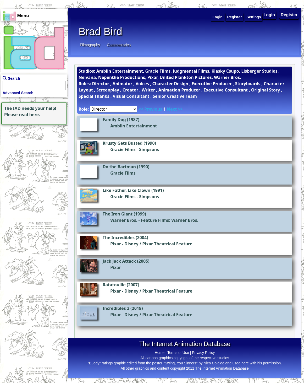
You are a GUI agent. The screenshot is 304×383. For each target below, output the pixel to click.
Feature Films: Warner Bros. (169, 220)
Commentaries (119, 45)
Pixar (115, 244)
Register (289, 15)
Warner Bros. (123, 220)
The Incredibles (119, 237)
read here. (29, 114)
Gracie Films (123, 149)
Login (269, 15)
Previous (153, 109)
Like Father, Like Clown (126, 190)
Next (172, 109)
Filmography (90, 45)
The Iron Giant (117, 214)
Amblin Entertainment (133, 126)
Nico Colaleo (213, 363)
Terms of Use (178, 352)
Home (159, 352)
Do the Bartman (119, 167)
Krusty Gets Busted (122, 143)
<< (141, 109)
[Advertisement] (32, 159)
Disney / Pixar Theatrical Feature (158, 244)
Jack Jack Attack (119, 261)
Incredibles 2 (116, 308)
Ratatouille (114, 285)
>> (180, 109)
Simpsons (149, 149)
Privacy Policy (203, 352)
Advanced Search (18, 93)
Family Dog (114, 119)
